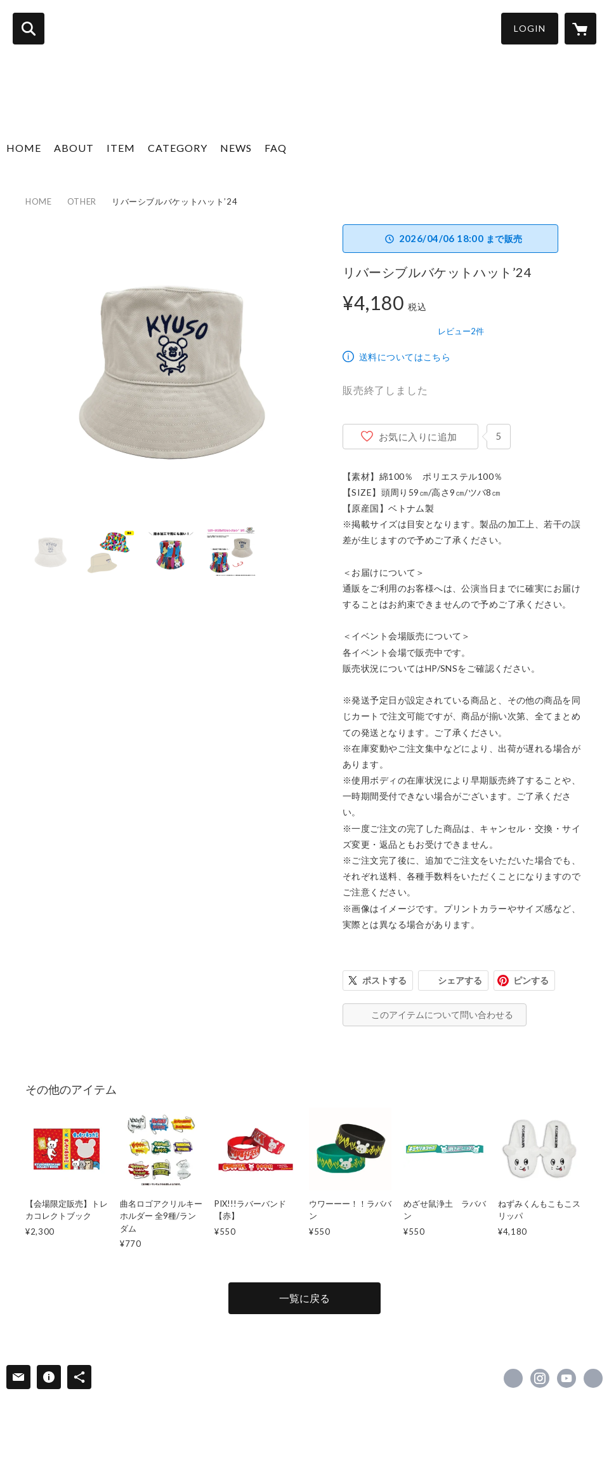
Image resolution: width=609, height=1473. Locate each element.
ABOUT (74, 148)
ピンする (531, 980)
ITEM (121, 148)
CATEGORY (177, 148)
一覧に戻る (304, 1298)
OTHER (81, 201)
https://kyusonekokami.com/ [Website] (593, 1378)
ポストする (384, 980)
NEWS (236, 148)
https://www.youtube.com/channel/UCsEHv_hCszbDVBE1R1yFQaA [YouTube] (566, 1378)
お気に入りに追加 (418, 436)
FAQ (276, 148)
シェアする (460, 980)
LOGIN (530, 28)
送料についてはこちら (404, 356)
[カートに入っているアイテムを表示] (580, 28)
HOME (23, 148)
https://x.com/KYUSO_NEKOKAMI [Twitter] (513, 1378)
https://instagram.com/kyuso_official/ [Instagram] (539, 1378)
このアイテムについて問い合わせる (442, 1014)
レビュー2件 (461, 331)
